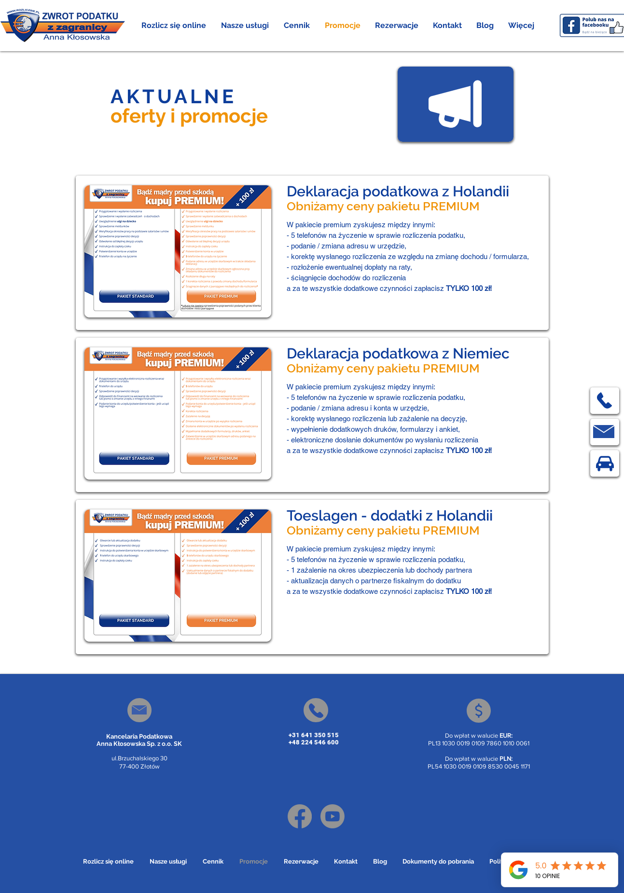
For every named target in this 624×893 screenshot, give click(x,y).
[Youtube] (332, 816)
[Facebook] (300, 816)
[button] (245, 26)
